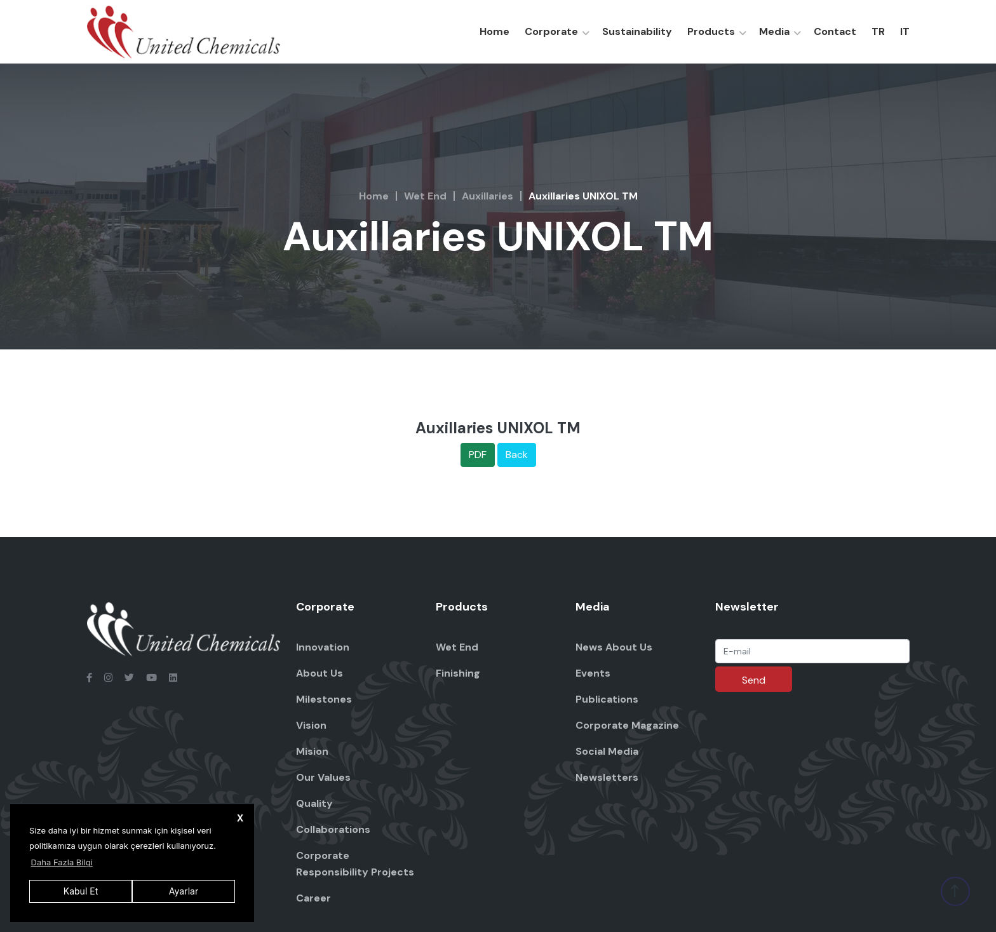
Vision (311, 725)
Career (313, 898)
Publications (606, 699)
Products (711, 31)
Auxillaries (487, 196)
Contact (835, 31)
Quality (314, 803)
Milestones (324, 699)
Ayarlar (183, 891)
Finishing (458, 673)
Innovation (322, 647)
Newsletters (606, 777)
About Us (319, 673)
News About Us (613, 647)
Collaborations (333, 829)
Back (517, 454)
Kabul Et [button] (81, 891)
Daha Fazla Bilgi (62, 862)
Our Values (323, 777)
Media (774, 31)
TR (878, 31)
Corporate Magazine (627, 725)
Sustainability (637, 31)
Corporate (551, 31)
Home (494, 31)
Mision (312, 751)
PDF (478, 454)
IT (905, 31)
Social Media (606, 751)
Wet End (425, 196)
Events (592, 673)
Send (753, 680)
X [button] (240, 818)
